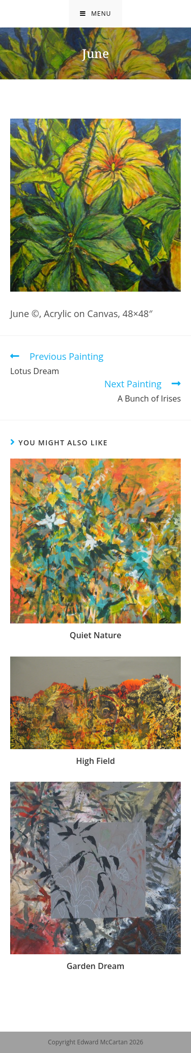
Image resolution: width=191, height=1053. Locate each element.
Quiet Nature (95, 635)
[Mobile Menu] (95, 13)
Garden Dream (96, 966)
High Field (95, 760)
